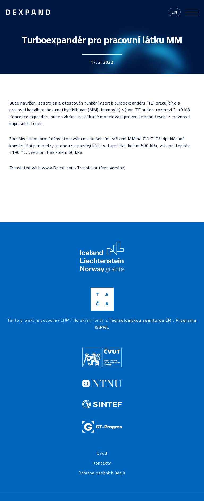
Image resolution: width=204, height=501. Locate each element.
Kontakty (102, 463)
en (174, 12)
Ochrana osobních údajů (102, 473)
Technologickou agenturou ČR (140, 320)
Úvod (102, 453)
